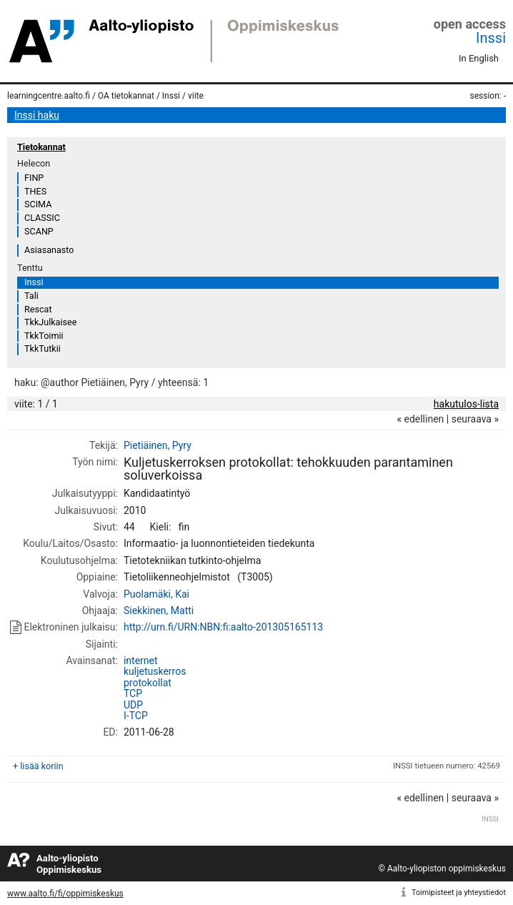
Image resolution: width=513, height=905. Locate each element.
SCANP (39, 231)
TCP (133, 693)
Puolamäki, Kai (156, 594)
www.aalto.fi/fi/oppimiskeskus (65, 894)
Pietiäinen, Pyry (157, 445)
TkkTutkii (42, 348)
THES (35, 191)
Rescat (38, 309)
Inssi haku (36, 115)
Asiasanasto (49, 249)
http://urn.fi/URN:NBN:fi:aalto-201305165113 (223, 627)
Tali (31, 295)
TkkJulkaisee (50, 322)
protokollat (147, 682)
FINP (34, 177)
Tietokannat (41, 147)
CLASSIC (42, 217)
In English (479, 58)
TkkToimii (44, 335)
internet (141, 660)
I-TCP (136, 715)
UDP (133, 705)
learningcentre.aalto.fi (48, 96)
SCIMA (37, 204)
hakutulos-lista (466, 404)
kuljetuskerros (155, 671)
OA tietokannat (126, 96)
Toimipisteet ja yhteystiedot (459, 892)
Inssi (491, 37)
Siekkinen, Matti (159, 610)
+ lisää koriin (38, 766)
